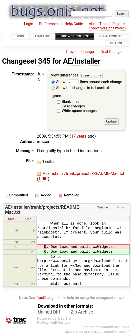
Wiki (20, 36)
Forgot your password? (107, 28)
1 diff (43, 178)
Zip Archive (82, 312)
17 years (78, 136)
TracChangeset (48, 298)
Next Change (111, 52)
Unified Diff (49, 312)
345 (44, 61)
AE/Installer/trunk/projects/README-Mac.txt (83, 173)
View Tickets (111, 36)
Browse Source (75, 36)
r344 (11, 219)
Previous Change (80, 52)
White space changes (79, 111)
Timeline (42, 36)
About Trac (98, 24)
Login (28, 24)
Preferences (49, 24)
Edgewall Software (57, 323)
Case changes (73, 106)
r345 (28, 219)
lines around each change (94, 82)
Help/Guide (73, 24)
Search (117, 43)
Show (58, 82)
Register (119, 24)
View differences (64, 75)
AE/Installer (81, 61)
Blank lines (70, 101)
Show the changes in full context (80, 88)
